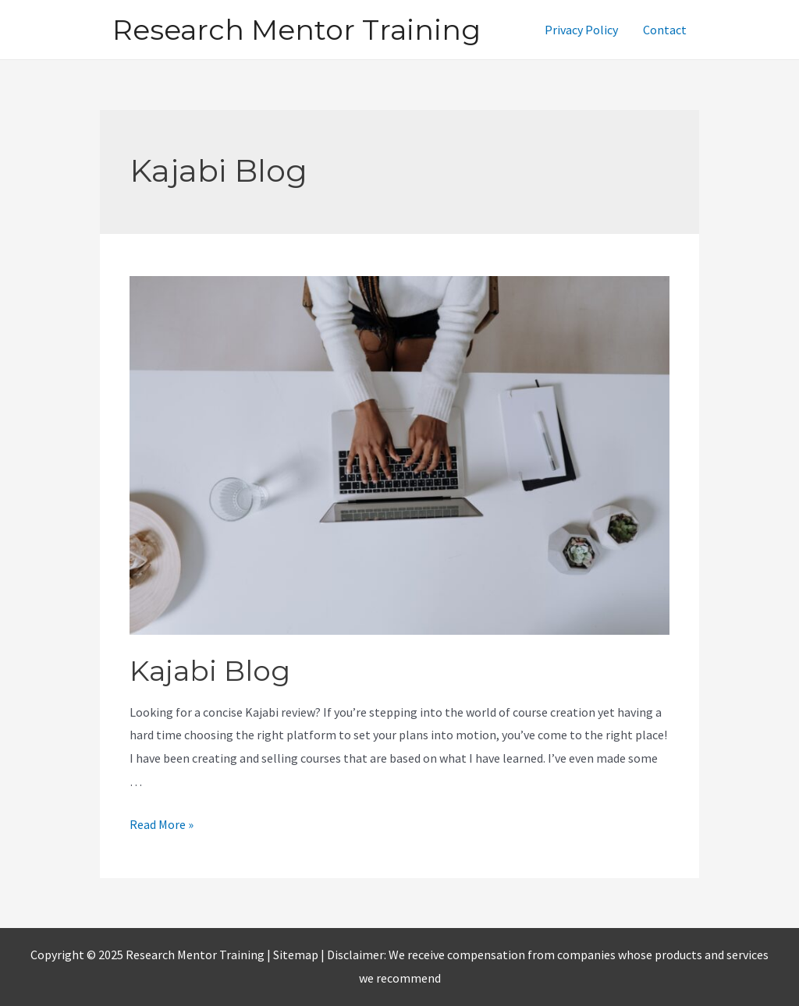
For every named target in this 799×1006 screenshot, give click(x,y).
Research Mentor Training (296, 29)
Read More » (162, 824)
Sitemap (297, 954)
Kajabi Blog (210, 671)
